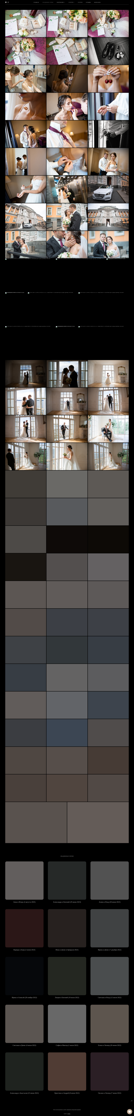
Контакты (97, 2)
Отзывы (88, 2)
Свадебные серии (47, 2)
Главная (36, 2)
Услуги (80, 2)
